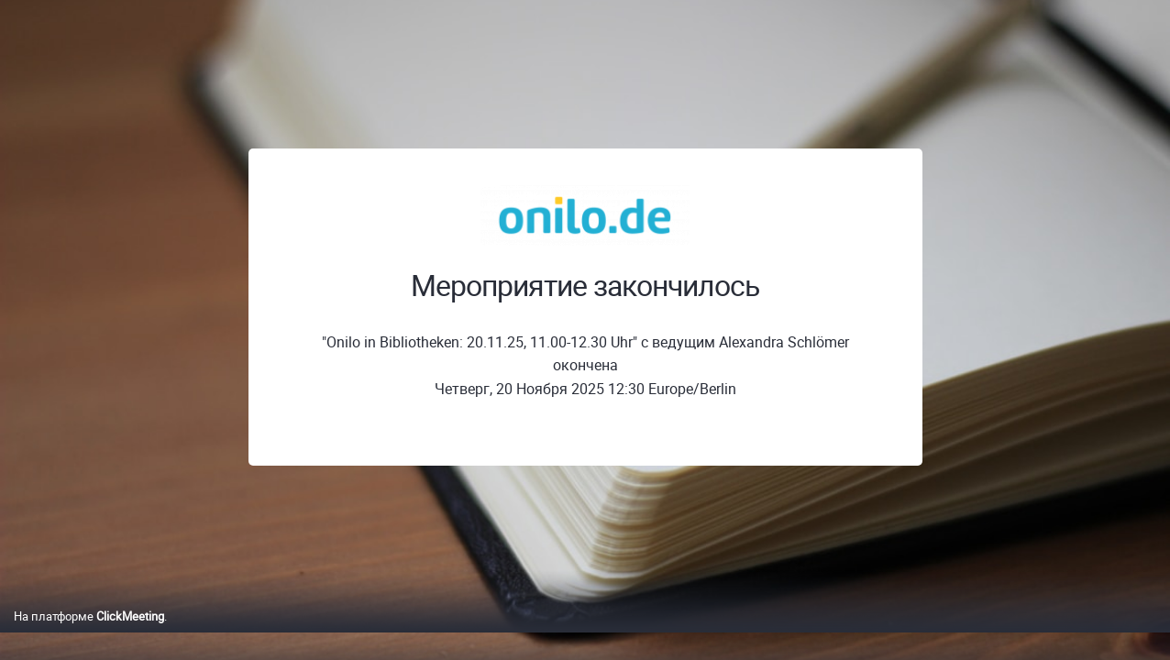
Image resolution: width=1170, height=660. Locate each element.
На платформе (89, 635)
